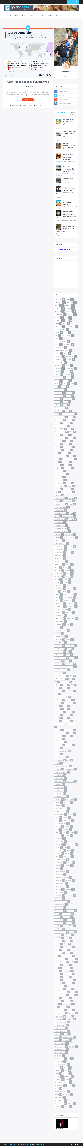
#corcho (70, 546)
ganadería (57, 946)
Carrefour (69, 588)
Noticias (57, 489)
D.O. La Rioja (70, 603)
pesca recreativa (59, 1010)
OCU (65, 709)
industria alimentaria (60, 962)
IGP (71, 675)
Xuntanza (70, 814)
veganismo (57, 534)
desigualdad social (59, 904)
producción (69, 1019)
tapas (66, 317)
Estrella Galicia (58, 314)
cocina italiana (58, 392)
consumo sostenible (60, 886)
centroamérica (58, 850)
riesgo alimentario (59, 1058)
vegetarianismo (69, 534)
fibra (71, 513)
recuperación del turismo (61, 531)
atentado (65, 829)
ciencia (56, 856)
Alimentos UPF (58, 558)
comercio (57, 868)
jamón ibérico (66, 968)
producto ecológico (60, 1028)
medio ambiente (68, 974)
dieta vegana (70, 910)
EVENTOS (50, 15)
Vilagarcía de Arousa (60, 796)
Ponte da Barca (59, 419)
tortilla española (59, 1085)
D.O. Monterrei (58, 606)
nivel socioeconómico (60, 995)
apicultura (71, 498)
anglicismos (58, 826)
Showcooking (69, 356)
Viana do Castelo (59, 790)
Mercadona (58, 703)
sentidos (57, 1067)
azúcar (56, 832)
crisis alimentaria (59, 892)
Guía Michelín (58, 663)
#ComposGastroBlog (60, 543)
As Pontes (57, 570)
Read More (28, 99)
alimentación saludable (60, 341)
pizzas (65, 401)
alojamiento (58, 495)
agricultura (67, 422)
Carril (56, 591)
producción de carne (60, 1025)
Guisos (67, 660)
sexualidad (57, 1070)
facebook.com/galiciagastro (62, 91)
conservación (58, 880)
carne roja (57, 847)
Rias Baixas (57, 308)
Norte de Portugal (59, 416)
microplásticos (58, 989)
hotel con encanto (66, 956)
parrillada (63, 1007)
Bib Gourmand (58, 573)
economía (57, 916)
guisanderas (58, 952)
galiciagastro (58, 302)
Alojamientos (58, 564)
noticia (56, 998)
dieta (69, 428)
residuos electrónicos (60, 1049)
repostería (71, 1046)
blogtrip (57, 344)
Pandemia (57, 715)
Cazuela (64, 591)
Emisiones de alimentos (61, 630)
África (66, 1106)
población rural (58, 1016)
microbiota (68, 983)
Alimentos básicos (59, 561)
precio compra (58, 1019)
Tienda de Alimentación (61, 772)
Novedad (57, 709)
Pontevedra (58, 320)
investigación (58, 365)
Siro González (67, 489)
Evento (68, 639)
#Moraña (57, 444)
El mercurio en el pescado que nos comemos (67, 202)
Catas (71, 456)
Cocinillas (57, 600)
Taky (68, 760)
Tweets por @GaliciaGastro (63, 249)
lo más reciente (72, 113)
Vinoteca (57, 802)
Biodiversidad (58, 576)
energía (69, 919)
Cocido (56, 459)
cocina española (59, 862)
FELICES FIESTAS (59, 642)
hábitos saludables (59, 959)
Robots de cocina (59, 742)
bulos (64, 832)
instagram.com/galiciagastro (62, 103)
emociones (67, 916)
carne (63, 386)
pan (56, 1007)
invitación (66, 965)
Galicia (68, 299)
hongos (67, 952)
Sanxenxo (57, 754)
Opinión (71, 416)
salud (70, 438)
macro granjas (66, 971)
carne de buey (67, 501)
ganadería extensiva (68, 516)
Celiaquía (57, 594)
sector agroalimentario (60, 1064)
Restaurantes (58, 326)
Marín (56, 694)
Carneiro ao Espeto (60, 407)
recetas (57, 1040)
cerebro (69, 850)
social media (58, 368)
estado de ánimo (68, 925)
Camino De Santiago (60, 456)
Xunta (72, 383)
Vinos (64, 383)
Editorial (57, 353)
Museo (56, 706)
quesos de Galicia (67, 1037)
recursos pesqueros (60, 1043)
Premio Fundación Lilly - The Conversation (65, 724)
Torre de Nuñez (59, 775)
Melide (56, 413)
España (65, 353)
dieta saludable (58, 910)
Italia (65, 684)
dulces (70, 431)
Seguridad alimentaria (60, 757)
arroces (57, 829)
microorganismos (59, 986)
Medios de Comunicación (61, 696)
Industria (57, 684)
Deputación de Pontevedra (61, 350)
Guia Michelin (58, 356)
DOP (56, 462)
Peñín (65, 718)
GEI (68, 651)
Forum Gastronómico (60, 329)
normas (72, 995)
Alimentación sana (66, 335)
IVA (71, 678)
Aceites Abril (68, 447)
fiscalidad (57, 943)
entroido (57, 925)
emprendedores (59, 919)
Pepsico (57, 718)
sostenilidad (67, 1076)
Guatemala (57, 660)
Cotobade (57, 371)
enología (69, 922)
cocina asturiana (59, 389)
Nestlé (64, 706)
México (69, 486)
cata (66, 847)
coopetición (58, 889)
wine (68, 441)
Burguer (57, 582)
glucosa (57, 949)
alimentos (70, 314)
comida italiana (58, 874)
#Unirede (66, 444)
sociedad (57, 1076)
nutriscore (57, 1001)
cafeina (72, 832)
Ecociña (66, 465)
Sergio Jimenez (58, 760)
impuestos (71, 959)
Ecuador (57, 627)
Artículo (65, 567)
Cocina (56, 597)
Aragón (68, 564)
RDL (71, 733)
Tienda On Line (69, 769)
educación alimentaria (60, 513)
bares (56, 386)
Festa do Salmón (59, 648)
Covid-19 (67, 371)
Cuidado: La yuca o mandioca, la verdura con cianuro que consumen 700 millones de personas (66, 190)
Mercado (68, 700)
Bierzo (68, 573)
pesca (67, 365)
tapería (67, 1079)
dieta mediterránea (59, 431)
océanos (67, 1001)
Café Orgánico (58, 585)
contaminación (58, 395)
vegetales (70, 1103)
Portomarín (66, 721)
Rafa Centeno (58, 736)
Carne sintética (59, 588)
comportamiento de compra (62, 877)
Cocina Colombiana (68, 597)
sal (69, 1058)
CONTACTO (59, 15)
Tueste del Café (59, 778)
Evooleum (67, 468)
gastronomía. (68, 946)
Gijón (68, 654)
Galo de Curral (58, 654)
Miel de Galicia (68, 703)
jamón (56, 968)
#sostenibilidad (59, 552)
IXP (56, 681)
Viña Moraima (58, 805)
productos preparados (60, 1031)
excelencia (57, 937)
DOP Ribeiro (58, 612)
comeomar (67, 865)
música (72, 992)
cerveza (66, 332)
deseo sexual (58, 898)
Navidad (57, 380)
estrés (71, 931)
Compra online (68, 600)
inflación (72, 962)
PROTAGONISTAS (32, 15)
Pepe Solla (67, 715)
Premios (69, 419)
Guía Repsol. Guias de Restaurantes (64, 666)
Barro (65, 404)
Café (67, 320)
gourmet (57, 398)
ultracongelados (59, 1100)
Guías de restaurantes (60, 669)
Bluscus (57, 579)
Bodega (67, 450)
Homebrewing (58, 672)
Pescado (57, 332)
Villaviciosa (57, 799)
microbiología (58, 983)
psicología (57, 1034)
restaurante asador (60, 1052)
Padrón (69, 712)
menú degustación (59, 525)
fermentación (58, 940)
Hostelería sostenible (60, 675)
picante (70, 1010)
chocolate (67, 853)
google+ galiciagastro (61, 99)
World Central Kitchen (60, 808)
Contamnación (58, 603)
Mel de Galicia (58, 700)
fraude (68, 395)
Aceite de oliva (69, 368)
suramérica (57, 1079)
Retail (68, 736)
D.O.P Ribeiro (70, 606)
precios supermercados (61, 528)
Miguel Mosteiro (59, 486)
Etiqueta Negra (70, 326)
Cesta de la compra (69, 594)
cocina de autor (67, 856)
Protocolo (57, 730)
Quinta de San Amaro (60, 733)
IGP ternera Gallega (60, 678)
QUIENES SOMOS (20, 15)
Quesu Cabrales (69, 730)
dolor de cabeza (66, 913)
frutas (65, 943)
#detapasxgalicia (59, 549)
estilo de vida (58, 928)
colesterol (57, 865)
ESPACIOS (42, 15)
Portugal (66, 380)
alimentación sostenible (61, 426)
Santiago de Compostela (61, 751)
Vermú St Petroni (59, 787)
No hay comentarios (41, 105)
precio (68, 1016)
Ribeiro (56, 383)
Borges (65, 579)
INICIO (10, 15)
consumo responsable (60, 507)
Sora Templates (28, 1144)
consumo (69, 392)
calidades (67, 835)
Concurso (68, 308)
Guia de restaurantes (60, 474)
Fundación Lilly (58, 471)
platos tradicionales (60, 1013)
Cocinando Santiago (68, 459)
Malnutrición (58, 691)
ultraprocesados (59, 1103)
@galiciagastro (59, 95)
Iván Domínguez (59, 480)
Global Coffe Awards (60, 657)
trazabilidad (66, 1094)
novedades (65, 998)
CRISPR (66, 582)
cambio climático (59, 362)
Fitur (69, 648)
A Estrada (57, 447)
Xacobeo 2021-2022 (60, 811)
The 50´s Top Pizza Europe (61, 766)
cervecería (57, 853)
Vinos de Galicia (69, 799)
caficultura (57, 835)
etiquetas (67, 934)
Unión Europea (58, 781)
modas (68, 989)
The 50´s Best (58, 359)
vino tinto (57, 537)
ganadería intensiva (60, 519)
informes (57, 965)
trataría (57, 1094)
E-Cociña (57, 465)
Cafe (56, 453)
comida (70, 504)
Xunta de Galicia (59, 814)
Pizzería (57, 721)
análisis (67, 826)
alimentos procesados (60, 823)
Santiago (57, 748)
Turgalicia (69, 359)
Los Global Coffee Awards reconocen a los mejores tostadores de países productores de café (66, 214)
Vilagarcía (57, 422)
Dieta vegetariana (59, 621)
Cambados (64, 453)
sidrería (57, 1073)
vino (56, 335)
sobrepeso (66, 1073)
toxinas (57, 1088)
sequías (66, 1067)
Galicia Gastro (13, 1144)
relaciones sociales (59, 1046)
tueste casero (58, 1097)
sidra (66, 1070)
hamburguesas (67, 398)
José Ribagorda (59, 483)
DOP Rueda (69, 612)
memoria (57, 977)
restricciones (58, 1055)
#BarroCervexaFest (69, 537)
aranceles (57, 501)
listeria (56, 971)
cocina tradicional (59, 347)
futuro (56, 516)
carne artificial (58, 844)
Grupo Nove (58, 410)
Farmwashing (58, 645)
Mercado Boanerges (68, 413)
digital (56, 913)
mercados (66, 977)
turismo (57, 305)
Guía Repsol (69, 663)
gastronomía (58, 299)
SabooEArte (58, 745)
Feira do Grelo (69, 645)
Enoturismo (58, 633)
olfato (56, 1004)
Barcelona (67, 570)
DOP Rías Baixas (59, 615)
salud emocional (59, 1061)
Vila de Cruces (58, 793)
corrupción (68, 889)
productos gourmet (60, 438)
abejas (56, 817)
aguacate (65, 817)
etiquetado (58, 934)
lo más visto (60, 112)
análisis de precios (59, 498)
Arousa (57, 567)
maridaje (57, 974)
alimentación (67, 305)
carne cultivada (70, 844)
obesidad (57, 401)
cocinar (69, 862)
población (71, 1013)
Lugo (67, 410)
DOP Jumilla (65, 462)
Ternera (57, 763)
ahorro (56, 820)
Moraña (69, 377)
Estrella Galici (58, 639)
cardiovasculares (59, 841)
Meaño (69, 483)
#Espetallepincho (59, 546)
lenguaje (71, 519)
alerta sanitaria (66, 820)
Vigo (56, 492)
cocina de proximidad (60, 859)
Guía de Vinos (58, 477)
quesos (57, 1037)
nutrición (57, 317)
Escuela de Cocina (59, 636)
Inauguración (64, 681)
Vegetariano (58, 784)
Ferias (64, 323)
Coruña (57, 323)
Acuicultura (58, 450)
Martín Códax (69, 691)
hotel (56, 956)
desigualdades (58, 907)
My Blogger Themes (39, 1144)
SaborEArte (69, 745)
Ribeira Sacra (58, 739)
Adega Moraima (59, 555)
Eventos (57, 374)
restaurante (58, 311)
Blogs (67, 576)
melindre (57, 435)
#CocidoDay (58, 540)
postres (66, 435)
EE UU (67, 624)
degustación (69, 895)
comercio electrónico (60, 871)
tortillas (69, 1085)
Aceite (69, 552)
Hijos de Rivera (58, 377)
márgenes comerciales (60, 992)
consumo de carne (59, 883)
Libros (56, 687)
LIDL (72, 684)
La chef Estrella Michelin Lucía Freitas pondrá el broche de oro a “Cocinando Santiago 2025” (65, 228)
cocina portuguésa (59, 504)
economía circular (59, 510)
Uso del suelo (70, 781)
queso (66, 1034)
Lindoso (65, 687)
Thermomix (58, 769)
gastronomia (70, 302)
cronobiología (58, 895)
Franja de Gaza (58, 651)
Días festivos (58, 624)
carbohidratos (58, 838)
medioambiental (59, 522)
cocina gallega (67, 344)
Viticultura (66, 802)
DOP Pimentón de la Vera (61, 609)
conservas (68, 880)
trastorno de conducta (60, 1091)
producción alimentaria (60, 1022)
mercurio (57, 980)
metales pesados (68, 980)
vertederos (58, 1106)
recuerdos (66, 1040)
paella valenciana (67, 1004)
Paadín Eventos (59, 712)
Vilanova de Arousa (67, 492)
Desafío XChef (70, 618)
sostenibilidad (58, 441)
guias (64, 949)
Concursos (69, 311)
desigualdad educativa (60, 901)
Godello (72, 657)
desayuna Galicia (59, 428)
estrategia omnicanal (60, 931)
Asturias (57, 404)
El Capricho (58, 468)
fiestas (68, 940)
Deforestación (58, 618)
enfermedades (58, 922)
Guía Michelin (67, 374)
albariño (57, 338)
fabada (66, 937)
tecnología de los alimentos (61, 1082)
